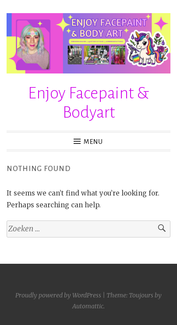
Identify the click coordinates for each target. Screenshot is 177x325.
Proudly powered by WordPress (58, 295)
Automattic (87, 306)
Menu (93, 141)
